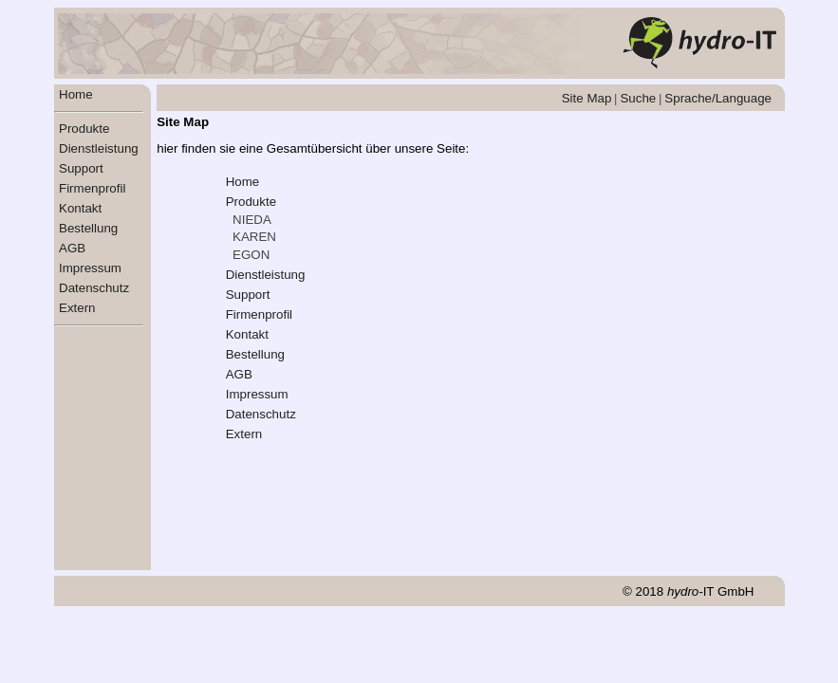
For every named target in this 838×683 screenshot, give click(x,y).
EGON (251, 255)
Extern (77, 308)
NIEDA (252, 219)
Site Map (587, 98)
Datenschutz (94, 288)
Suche (638, 98)
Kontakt (80, 208)
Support (81, 168)
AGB (72, 248)
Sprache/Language (718, 98)
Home (76, 94)
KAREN (254, 237)
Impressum (90, 268)
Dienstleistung (99, 148)
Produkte (84, 128)
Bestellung (88, 228)
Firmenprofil (92, 188)
